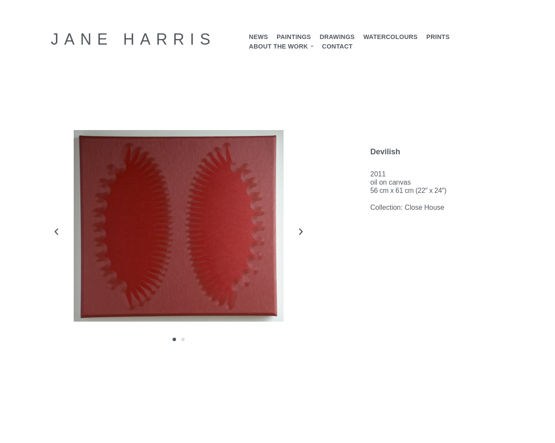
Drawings (337, 36)
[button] (311, 46)
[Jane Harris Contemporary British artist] (133, 39)
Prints (438, 36)
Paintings (294, 36)
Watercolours (390, 36)
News (258, 36)
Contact (337, 46)
